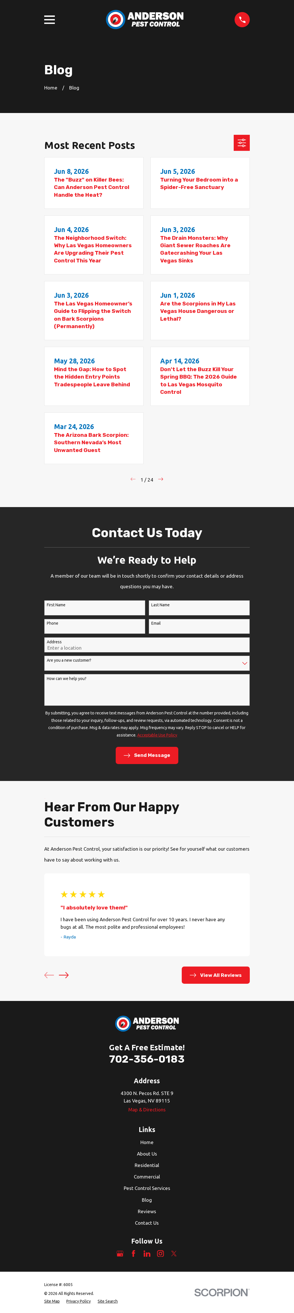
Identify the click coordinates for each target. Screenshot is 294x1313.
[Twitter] (174, 1253)
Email (156, 623)
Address (54, 642)
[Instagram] (160, 1253)
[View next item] (64, 975)
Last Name (160, 605)
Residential (147, 1165)
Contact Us (147, 1223)
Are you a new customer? (69, 660)
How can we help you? (66, 678)
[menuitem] (52, 1301)
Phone (52, 623)
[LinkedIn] (147, 1253)
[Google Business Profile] (120, 1253)
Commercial (147, 1176)
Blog (147, 1200)
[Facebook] (133, 1253)
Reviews (147, 1211)
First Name (56, 605)
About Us (147, 1153)
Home (147, 1142)
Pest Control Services (147, 1188)
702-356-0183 (147, 1059)
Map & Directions (147, 1109)
